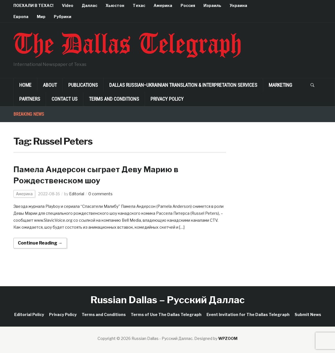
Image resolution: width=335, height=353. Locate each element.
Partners (29, 99)
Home (25, 85)
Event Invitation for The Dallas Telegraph (248, 314)
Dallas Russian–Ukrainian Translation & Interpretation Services (183, 85)
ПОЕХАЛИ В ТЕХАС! (33, 5)
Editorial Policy (29, 314)
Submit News (308, 314)
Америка (163, 5)
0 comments (100, 193)
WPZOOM (227, 338)
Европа (20, 16)
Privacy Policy (167, 99)
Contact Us (64, 99)
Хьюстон (115, 5)
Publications (83, 85)
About (50, 85)
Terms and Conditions (114, 99)
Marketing (280, 85)
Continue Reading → (40, 243)
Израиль (212, 5)
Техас (139, 5)
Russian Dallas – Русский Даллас (168, 299)
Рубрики (62, 16)
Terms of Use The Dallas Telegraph (166, 314)
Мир (41, 16)
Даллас (89, 5)
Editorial (76, 193)
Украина (238, 5)
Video (67, 5)
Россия (188, 5)
